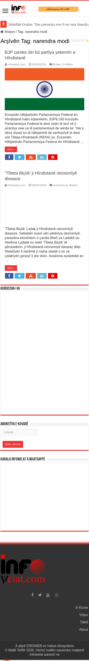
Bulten (57, 64)
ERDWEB (34, 646)
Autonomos (60, 185)
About (83, 629)
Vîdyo (83, 615)
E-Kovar (82, 607)
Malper (7, 32)
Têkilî (84, 622)
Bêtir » (10, 149)
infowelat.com (16, 64)
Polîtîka (68, 64)
